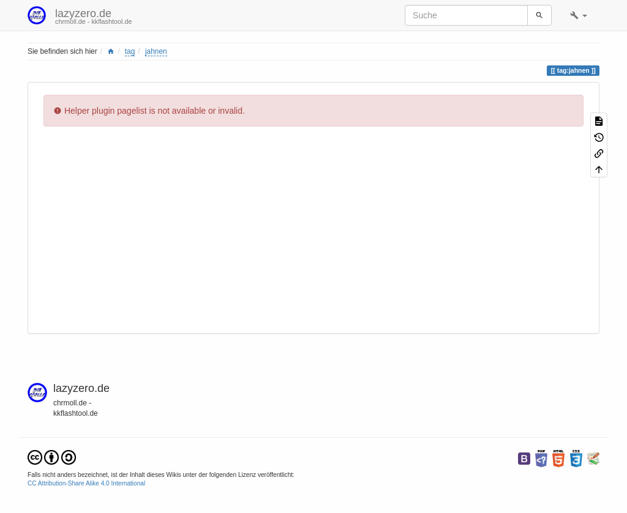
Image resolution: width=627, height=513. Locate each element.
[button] (578, 15)
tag (130, 51)
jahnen (156, 51)
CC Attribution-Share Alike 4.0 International (86, 483)
